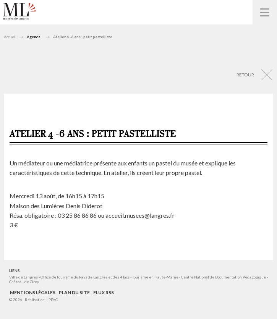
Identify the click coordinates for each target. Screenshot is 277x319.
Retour (245, 75)
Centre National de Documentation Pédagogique (223, 277)
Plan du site (74, 292)
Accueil (10, 36)
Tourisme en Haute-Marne (155, 277)
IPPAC (52, 299)
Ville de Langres (23, 277)
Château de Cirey (24, 281)
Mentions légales (32, 292)
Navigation (265, 12)
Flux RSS (103, 292)
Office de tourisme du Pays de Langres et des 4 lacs (85, 277)
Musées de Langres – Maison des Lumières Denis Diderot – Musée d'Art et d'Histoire (19, 11)
